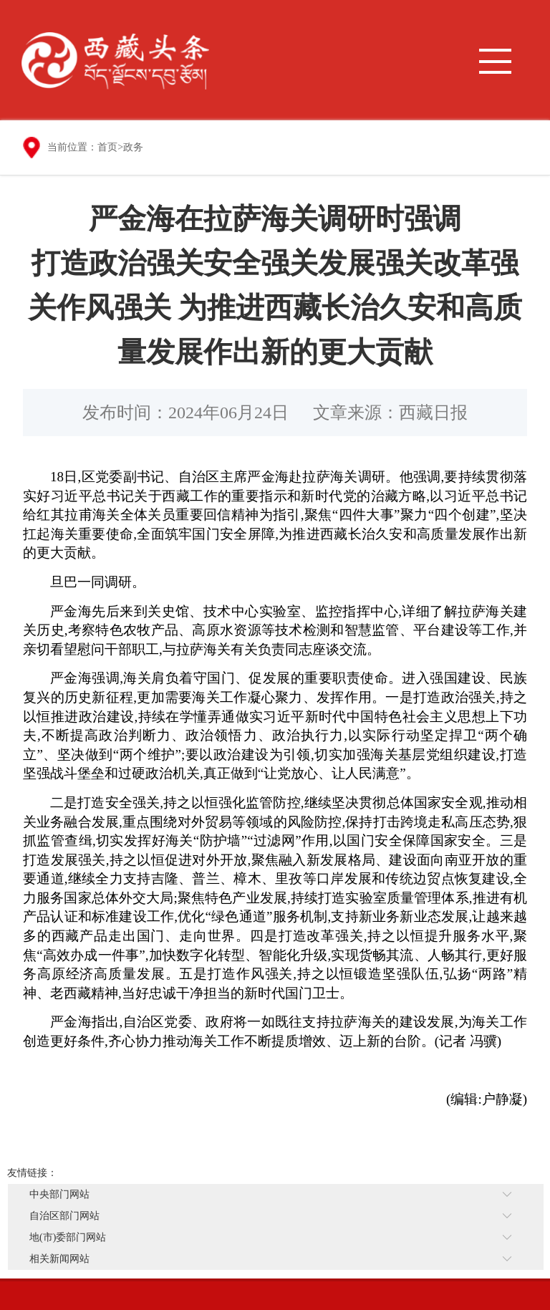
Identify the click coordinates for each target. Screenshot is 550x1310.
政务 (133, 147)
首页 (107, 147)
